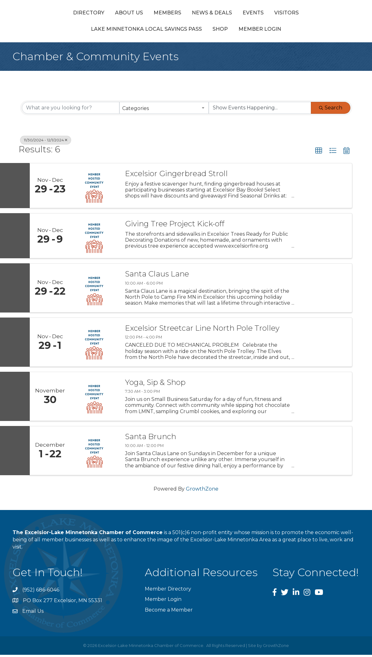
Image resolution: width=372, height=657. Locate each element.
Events (209, 14)
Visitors (330, 14)
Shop (220, 31)
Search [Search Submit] (330, 110)
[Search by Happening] (260, 110)
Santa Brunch (150, 439)
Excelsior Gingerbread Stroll (176, 176)
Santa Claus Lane (157, 276)
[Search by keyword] (70, 110)
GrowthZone (202, 491)
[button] (318, 153)
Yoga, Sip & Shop (155, 385)
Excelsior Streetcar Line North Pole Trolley (202, 331)
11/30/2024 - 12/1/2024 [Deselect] (45, 142)
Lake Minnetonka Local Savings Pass (146, 31)
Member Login (259, 31)
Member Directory (168, 591)
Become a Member (169, 612)
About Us (85, 14)
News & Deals (168, 14)
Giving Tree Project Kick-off (174, 226)
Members (123, 14)
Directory (44, 14)
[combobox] (164, 110)
